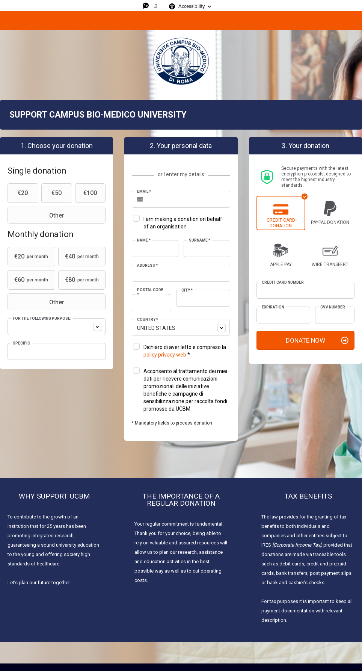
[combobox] (57, 326)
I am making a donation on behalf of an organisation (182, 223)
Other (36, 215)
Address (147, 265)
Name (144, 240)
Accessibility (191, 6)
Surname (199, 240)
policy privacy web (164, 355)
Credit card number (283, 282)
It (155, 5)
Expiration (273, 307)
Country (147, 319)
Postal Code (150, 292)
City (187, 290)
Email (144, 191)
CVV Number (332, 307)
